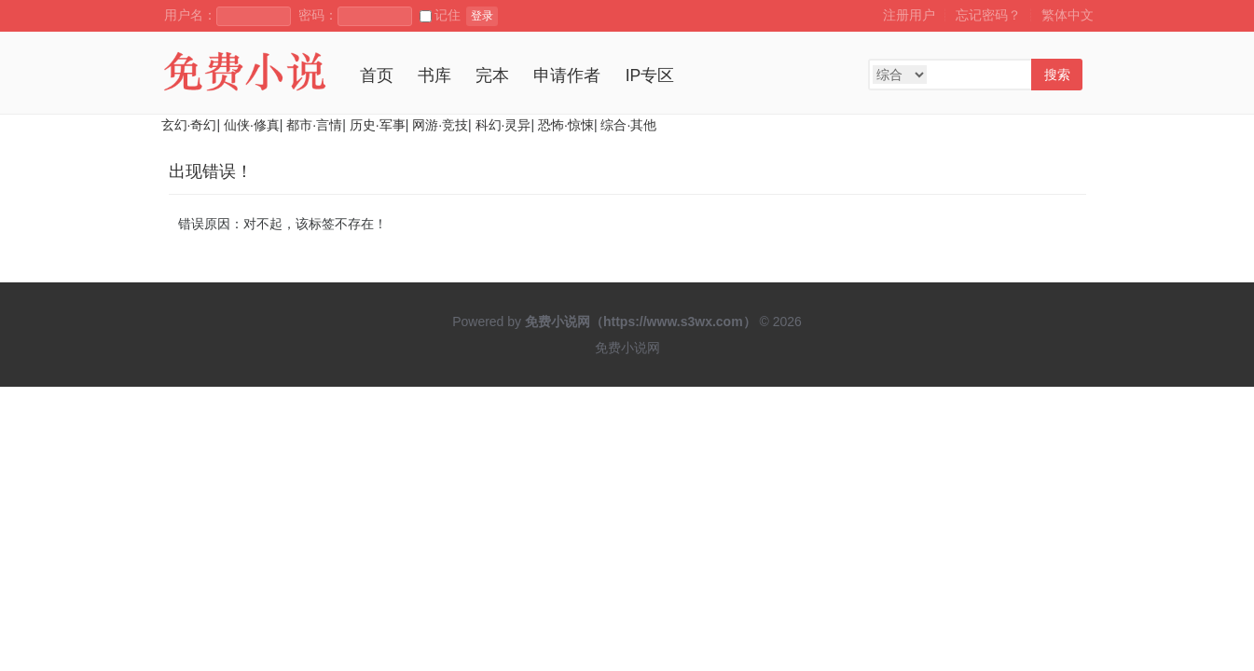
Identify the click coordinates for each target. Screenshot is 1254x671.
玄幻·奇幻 (189, 124)
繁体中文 (1067, 14)
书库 (434, 75)
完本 (492, 75)
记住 (440, 14)
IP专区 (650, 75)
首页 (376, 75)
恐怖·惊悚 (566, 124)
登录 (482, 15)
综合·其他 (628, 124)
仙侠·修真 (252, 124)
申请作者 (566, 75)
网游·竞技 (440, 124)
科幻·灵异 (503, 124)
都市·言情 (314, 124)
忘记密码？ (988, 14)
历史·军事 (378, 124)
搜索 (1057, 74)
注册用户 (909, 14)
